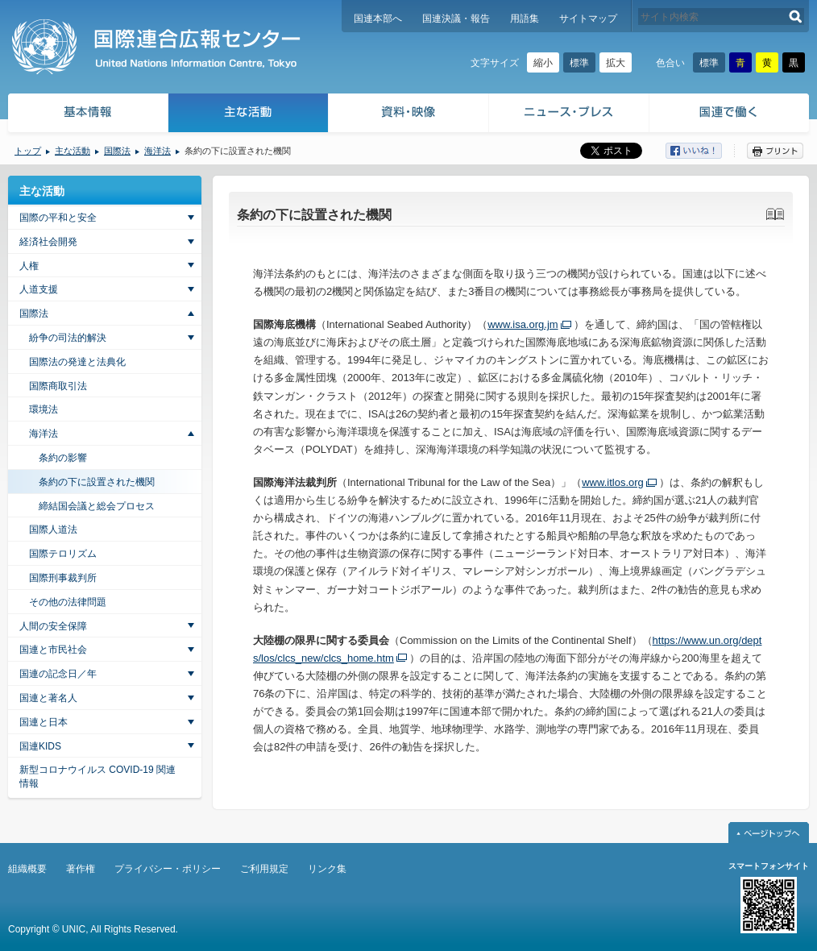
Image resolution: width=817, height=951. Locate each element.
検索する (795, 16)
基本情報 (87, 115)
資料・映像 (409, 115)
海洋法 (157, 151)
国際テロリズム (63, 553)
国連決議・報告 (456, 18)
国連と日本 (43, 722)
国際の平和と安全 (58, 217)
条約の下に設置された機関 (97, 482)
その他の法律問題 (67, 602)
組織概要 (27, 868)
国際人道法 (53, 529)
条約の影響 (63, 457)
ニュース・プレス (569, 115)
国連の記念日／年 (58, 673)
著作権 (80, 868)
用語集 (524, 18)
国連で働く (730, 115)
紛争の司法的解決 (67, 337)
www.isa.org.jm (522, 324)
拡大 (615, 63)
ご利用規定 (264, 868)
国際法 (117, 151)
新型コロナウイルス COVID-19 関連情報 (97, 776)
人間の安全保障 (53, 626)
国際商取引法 (58, 386)
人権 (29, 266)
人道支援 (38, 289)
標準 (579, 63)
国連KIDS (40, 746)
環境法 (43, 409)
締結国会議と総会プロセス (97, 506)
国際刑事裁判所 (63, 577)
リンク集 (327, 868)
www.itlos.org (613, 482)
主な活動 (248, 115)
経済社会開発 (48, 241)
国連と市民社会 (53, 649)
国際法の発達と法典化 (77, 362)
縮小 (543, 63)
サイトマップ (588, 18)
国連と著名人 (48, 698)
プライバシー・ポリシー (167, 868)
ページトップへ (768, 832)
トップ (28, 151)
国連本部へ (378, 18)
